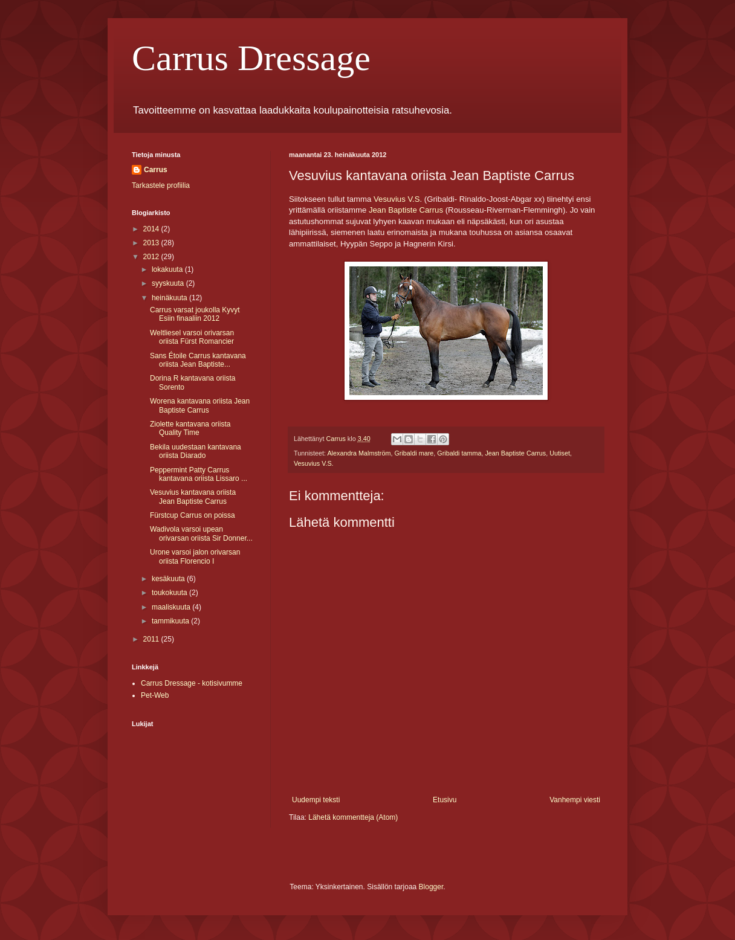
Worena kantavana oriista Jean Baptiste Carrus (200, 405)
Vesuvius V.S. (314, 463)
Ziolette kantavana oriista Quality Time (190, 428)
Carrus (155, 170)
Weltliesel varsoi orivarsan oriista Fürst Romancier (192, 337)
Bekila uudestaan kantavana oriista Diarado (195, 451)
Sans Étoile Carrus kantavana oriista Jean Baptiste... (198, 360)
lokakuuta (168, 269)
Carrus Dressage (251, 58)
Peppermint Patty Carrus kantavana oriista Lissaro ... (198, 474)
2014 (152, 229)
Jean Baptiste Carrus (406, 209)
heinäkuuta (170, 298)
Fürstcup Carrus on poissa (192, 515)
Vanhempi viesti (574, 800)
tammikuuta (171, 621)
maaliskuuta (172, 607)
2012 (152, 257)
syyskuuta (169, 283)
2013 (152, 243)
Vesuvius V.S (397, 199)
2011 (152, 639)
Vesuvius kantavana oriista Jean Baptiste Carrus (193, 496)
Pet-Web (155, 695)
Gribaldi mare (413, 453)
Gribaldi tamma (459, 453)
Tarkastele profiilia (161, 185)
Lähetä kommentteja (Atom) (353, 817)
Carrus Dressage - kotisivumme (191, 683)
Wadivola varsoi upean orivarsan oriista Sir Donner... (201, 533)
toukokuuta (170, 592)
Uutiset (559, 453)
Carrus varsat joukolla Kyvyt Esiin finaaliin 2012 (195, 314)
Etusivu (444, 800)
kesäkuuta (169, 579)
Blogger (431, 887)
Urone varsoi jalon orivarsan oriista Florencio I (195, 556)
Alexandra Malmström (358, 453)
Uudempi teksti (316, 800)
